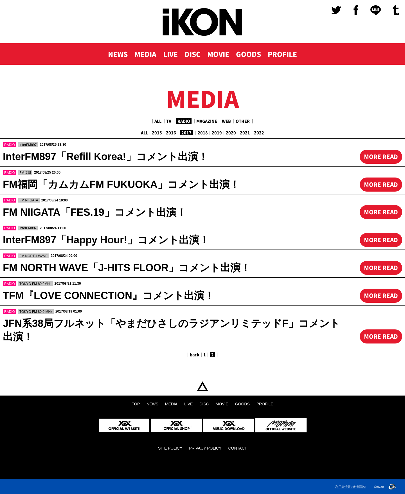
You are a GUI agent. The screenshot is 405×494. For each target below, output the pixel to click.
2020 (231, 132)
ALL (157, 121)
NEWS (118, 54)
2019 (217, 132)
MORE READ (381, 156)
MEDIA (145, 54)
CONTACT (237, 448)
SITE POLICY (170, 448)
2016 (171, 132)
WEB (226, 121)
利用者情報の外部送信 (350, 486)
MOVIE (218, 54)
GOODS (248, 54)
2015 (157, 132)
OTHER (243, 121)
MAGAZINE (206, 121)
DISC (192, 54)
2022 (259, 132)
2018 (203, 132)
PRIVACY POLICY (205, 448)
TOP (202, 386)
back (194, 354)
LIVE (170, 54)
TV (168, 121)
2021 (245, 132)
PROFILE (282, 54)
